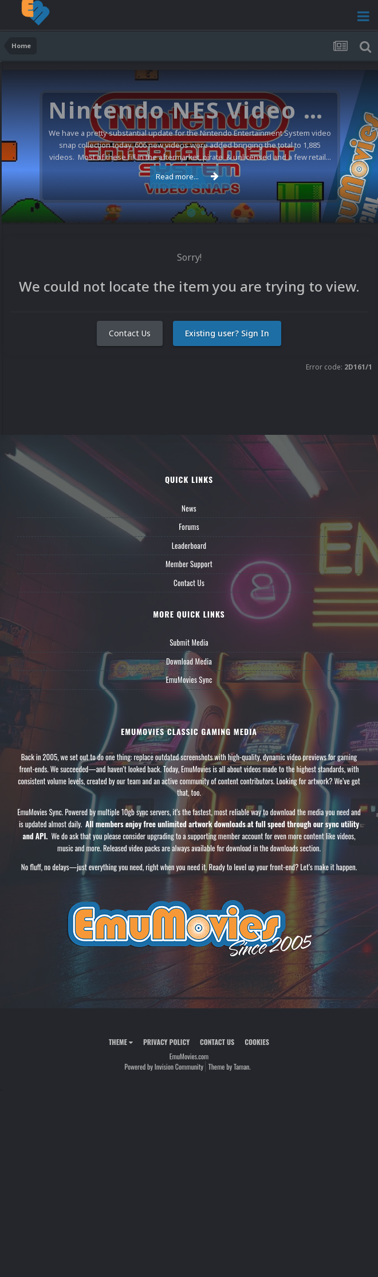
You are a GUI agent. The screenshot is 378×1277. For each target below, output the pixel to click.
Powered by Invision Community (163, 1066)
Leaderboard (189, 545)
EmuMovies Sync (189, 679)
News (189, 508)
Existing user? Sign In (227, 333)
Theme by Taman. (229, 1066)
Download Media (189, 661)
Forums (189, 526)
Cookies (257, 1042)
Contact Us (130, 333)
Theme (121, 1042)
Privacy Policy (166, 1042)
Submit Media (189, 642)
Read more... (187, 176)
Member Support (189, 563)
